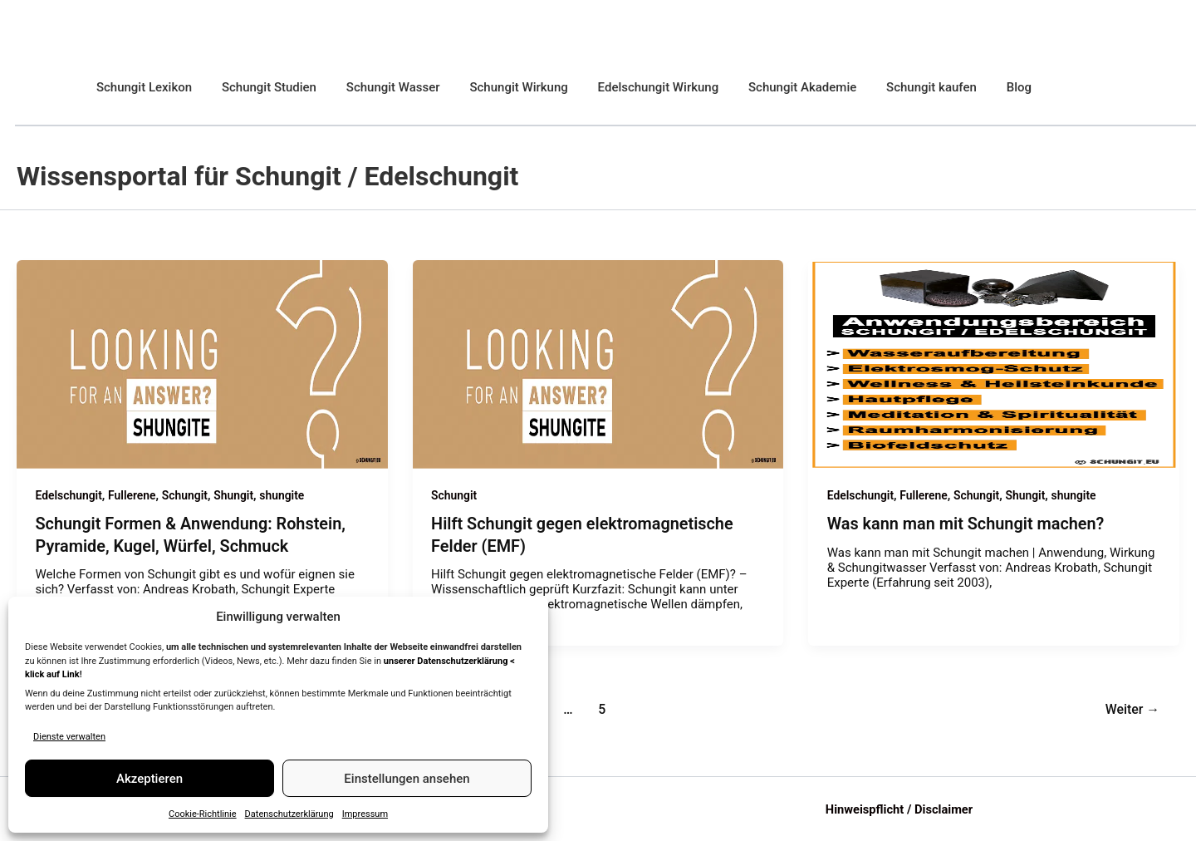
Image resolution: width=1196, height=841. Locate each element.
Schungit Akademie (776, 87)
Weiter (1132, 708)
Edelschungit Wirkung (636, 87)
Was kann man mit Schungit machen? (966, 524)
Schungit (186, 495)
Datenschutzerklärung (289, 814)
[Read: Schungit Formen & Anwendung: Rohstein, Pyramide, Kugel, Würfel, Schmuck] (202, 364)
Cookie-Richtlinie (203, 814)
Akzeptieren (149, 778)
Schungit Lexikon (141, 87)
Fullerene (133, 495)
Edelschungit (69, 495)
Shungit (235, 495)
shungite (284, 495)
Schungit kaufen (900, 87)
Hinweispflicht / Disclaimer (899, 808)
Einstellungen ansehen (406, 778)
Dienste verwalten (69, 736)
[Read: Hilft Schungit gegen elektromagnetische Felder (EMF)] (598, 364)
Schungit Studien (261, 87)
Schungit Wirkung (502, 87)
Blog (982, 87)
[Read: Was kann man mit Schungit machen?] (993, 364)
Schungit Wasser (381, 87)
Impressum (365, 814)
